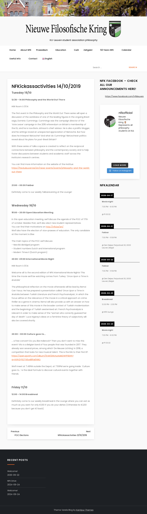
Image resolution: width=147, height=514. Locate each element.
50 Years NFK (108, 50)
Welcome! (12, 471)
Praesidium (43, 50)
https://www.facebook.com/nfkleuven (124, 96)
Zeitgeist (89, 50)
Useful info (16, 58)
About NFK (26, 50)
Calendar (126, 50)
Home (12, 50)
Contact (33, 58)
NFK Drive (11, 480)
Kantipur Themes (84, 510)
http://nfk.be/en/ (54, 226)
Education (62, 50)
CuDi (76, 50)
